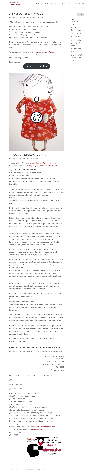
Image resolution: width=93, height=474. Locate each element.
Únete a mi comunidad (37, 66)
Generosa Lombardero (19, 17)
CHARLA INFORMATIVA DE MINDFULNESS (34, 347)
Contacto (77, 3)
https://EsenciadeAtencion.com (43, 163)
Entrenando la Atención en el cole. (77, 57)
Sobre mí (45, 3)
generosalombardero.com (38, 430)
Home (38, 3)
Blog (37, 158)
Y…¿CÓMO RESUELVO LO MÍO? (28, 154)
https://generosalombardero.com (43, 166)
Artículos (41, 469)
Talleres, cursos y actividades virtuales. (49, 351)
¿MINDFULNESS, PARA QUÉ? (26, 13)
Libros (61, 3)
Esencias (69, 3)
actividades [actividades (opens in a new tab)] (47, 52)
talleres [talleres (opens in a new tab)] (37, 52)
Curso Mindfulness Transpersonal (77, 27)
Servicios (53, 3)
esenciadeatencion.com (45, 427)
